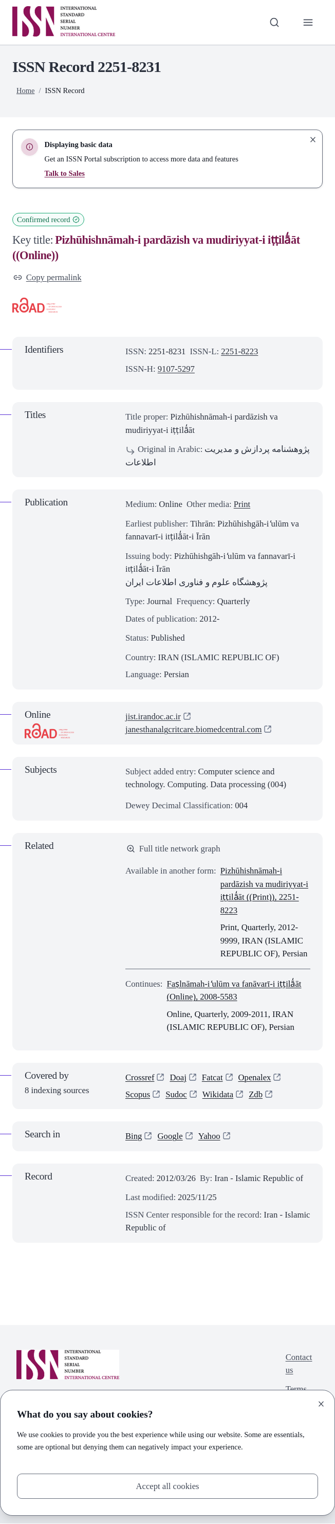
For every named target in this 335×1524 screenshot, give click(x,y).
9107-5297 (176, 369)
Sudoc (176, 1094)
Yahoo (209, 1136)
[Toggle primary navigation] (308, 22)
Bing (133, 1136)
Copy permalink (47, 277)
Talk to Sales (64, 173)
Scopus (137, 1094)
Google (170, 1136)
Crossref (140, 1077)
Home (25, 90)
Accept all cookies (167, 1486)
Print (242, 504)
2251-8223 (239, 351)
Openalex (254, 1077)
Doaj (178, 1077)
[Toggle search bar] (274, 22)
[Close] (321, 1403)
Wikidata (218, 1094)
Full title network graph (173, 849)
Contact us (298, 1363)
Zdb (256, 1094)
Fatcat (212, 1077)
